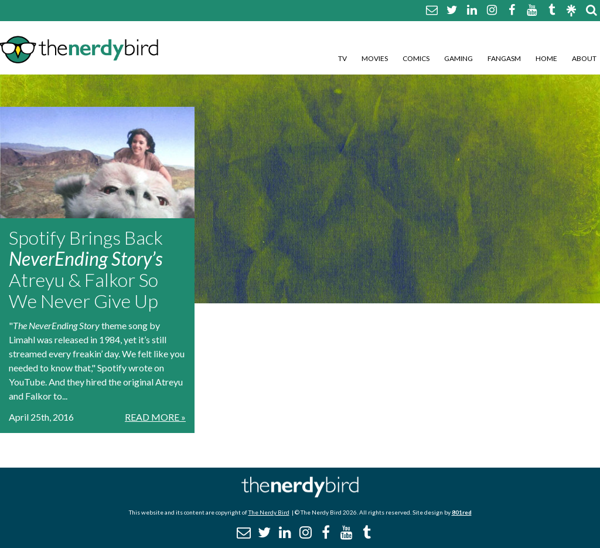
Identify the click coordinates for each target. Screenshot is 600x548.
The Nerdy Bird (268, 512)
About (584, 58)
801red (462, 512)
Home (546, 58)
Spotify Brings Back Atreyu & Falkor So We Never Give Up (86, 269)
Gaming (458, 58)
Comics (416, 58)
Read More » (155, 416)
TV (342, 58)
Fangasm (504, 58)
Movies (375, 58)
